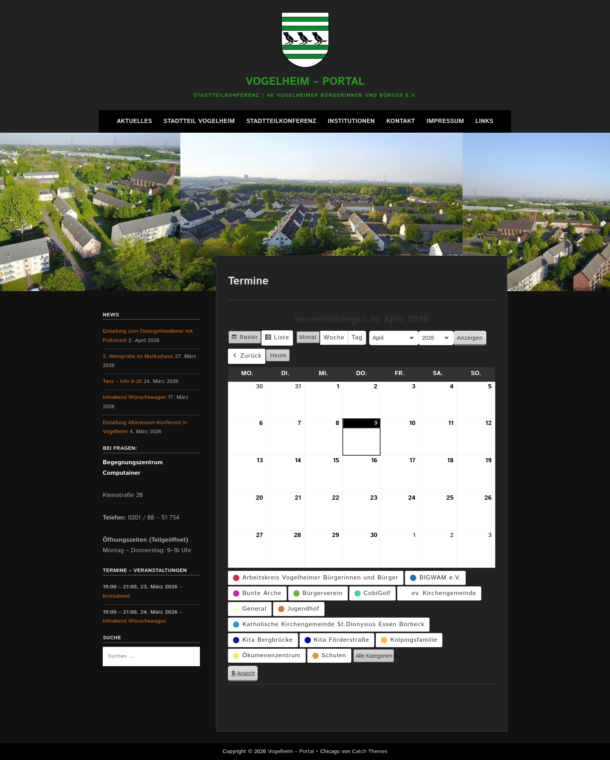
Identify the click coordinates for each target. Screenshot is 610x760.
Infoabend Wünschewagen (134, 397)
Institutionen (351, 121)
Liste (277, 338)
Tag (357, 337)
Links (484, 121)
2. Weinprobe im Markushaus (138, 356)
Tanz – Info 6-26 (122, 381)
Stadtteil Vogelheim (199, 121)
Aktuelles (134, 121)
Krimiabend (116, 596)
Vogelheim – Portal (305, 82)
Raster (244, 338)
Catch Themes (369, 751)
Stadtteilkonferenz (281, 121)
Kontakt (400, 121)
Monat (308, 337)
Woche (334, 337)
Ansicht (244, 675)
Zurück (246, 356)
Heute (278, 355)
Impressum (445, 121)
